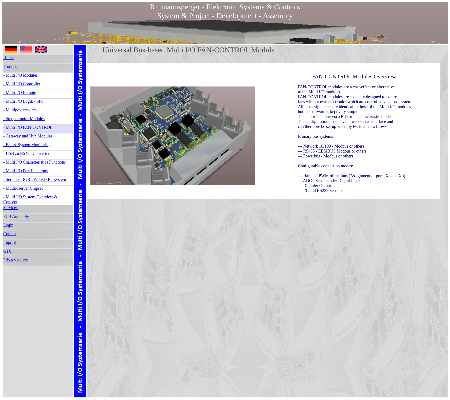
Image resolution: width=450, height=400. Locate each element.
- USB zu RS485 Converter (26, 153)
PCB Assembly (16, 216)
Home (8, 57)
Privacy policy (15, 260)
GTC (7, 251)
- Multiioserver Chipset (23, 188)
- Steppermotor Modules (24, 118)
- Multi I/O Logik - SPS (23, 101)
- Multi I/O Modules (20, 75)
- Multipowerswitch (20, 110)
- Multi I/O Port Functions (25, 171)
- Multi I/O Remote (19, 92)
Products (10, 66)
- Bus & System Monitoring (26, 144)
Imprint (9, 242)
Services (10, 207)
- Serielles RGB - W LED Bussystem (34, 179)
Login (8, 225)
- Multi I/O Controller (21, 84)
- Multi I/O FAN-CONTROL (27, 127)
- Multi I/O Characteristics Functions (34, 162)
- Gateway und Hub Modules (27, 136)
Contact (9, 233)
